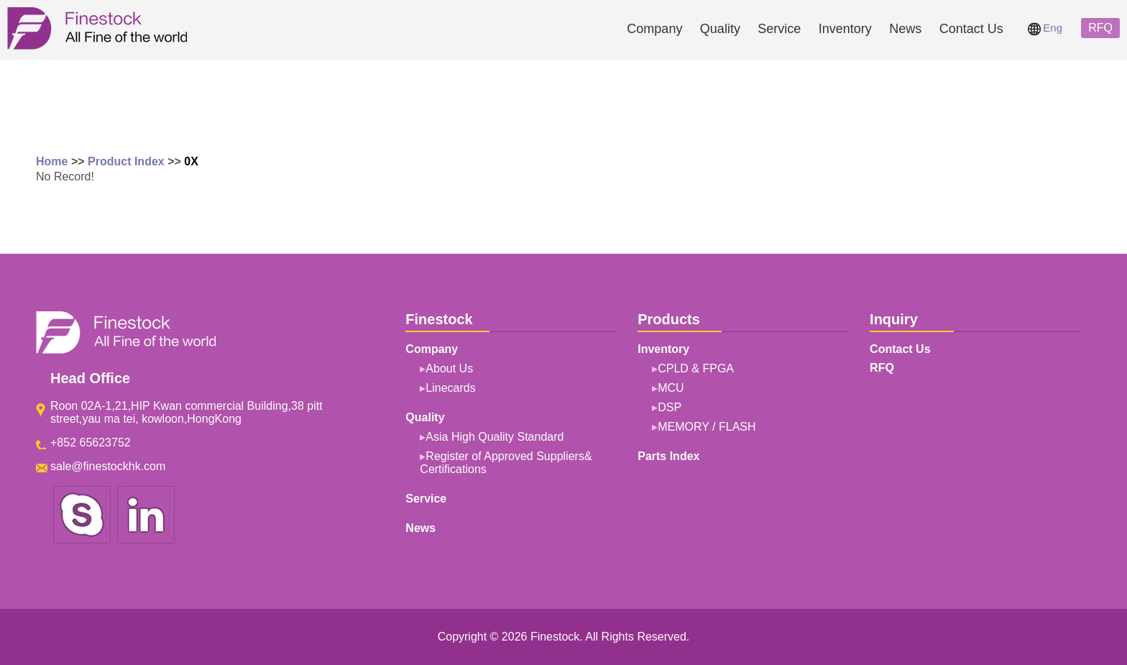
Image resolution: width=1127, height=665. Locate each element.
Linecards (450, 388)
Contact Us (971, 29)
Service (779, 29)
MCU (671, 388)
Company (654, 29)
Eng (1045, 28)
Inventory (845, 29)
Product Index (126, 161)
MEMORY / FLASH (706, 427)
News (905, 29)
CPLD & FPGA (696, 368)
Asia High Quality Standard (495, 437)
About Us (449, 368)
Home (52, 161)
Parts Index (668, 456)
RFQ (1100, 28)
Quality (720, 29)
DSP (669, 407)
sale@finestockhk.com (107, 466)
